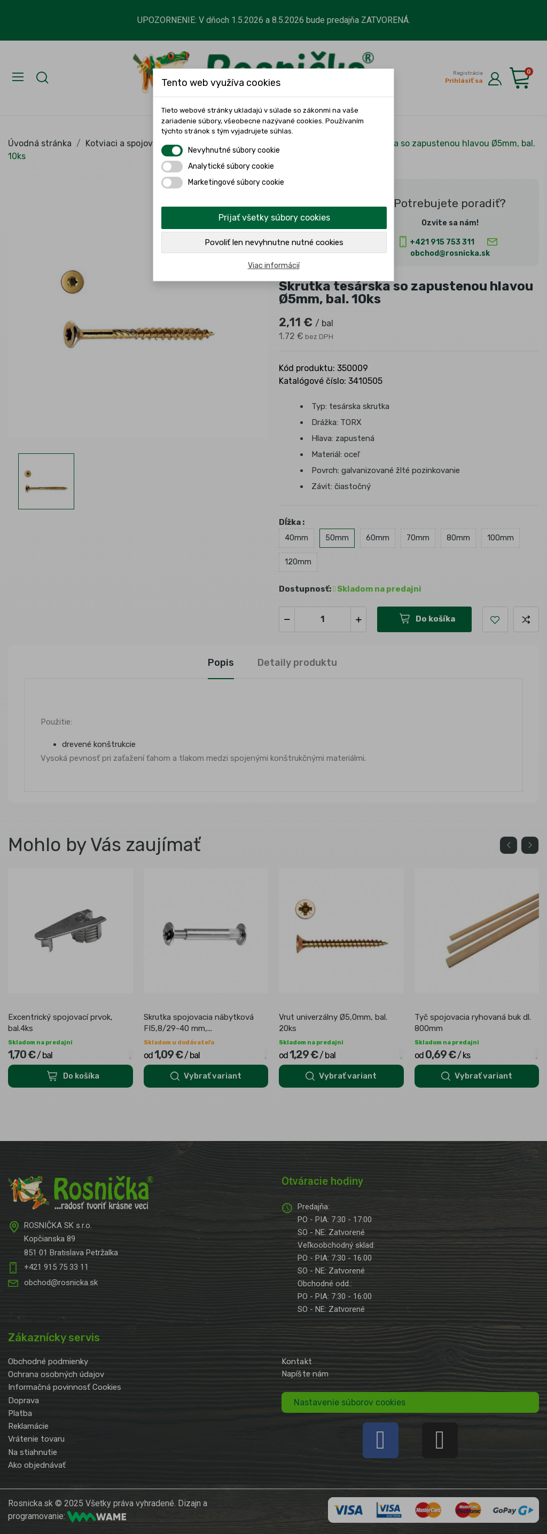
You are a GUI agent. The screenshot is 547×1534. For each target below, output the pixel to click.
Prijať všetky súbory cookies (274, 218)
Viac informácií (274, 265)
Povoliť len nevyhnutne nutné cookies (274, 242)
